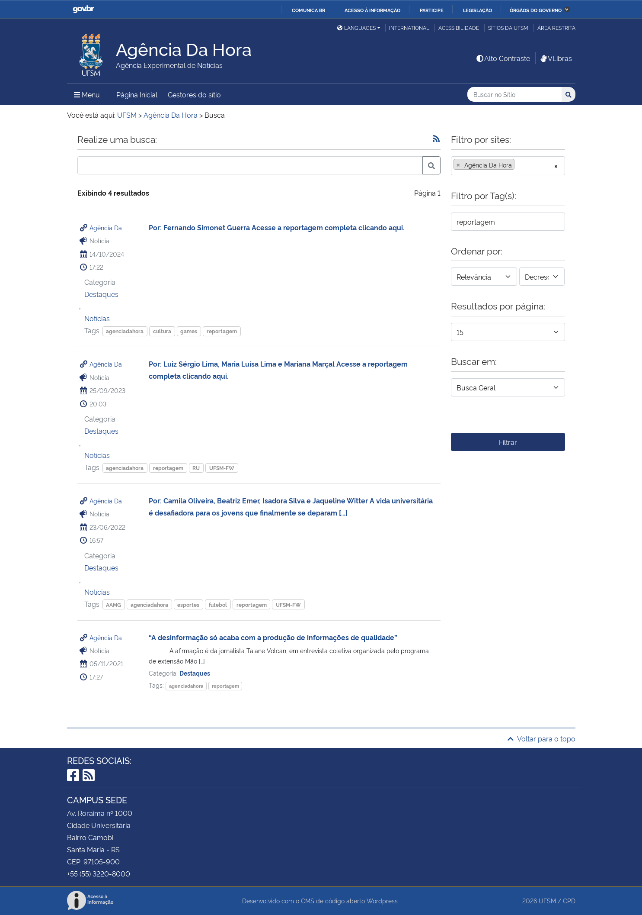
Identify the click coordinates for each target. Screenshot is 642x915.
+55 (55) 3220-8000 (98, 873)
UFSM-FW (221, 467)
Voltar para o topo (541, 738)
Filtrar (508, 442)
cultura (162, 331)
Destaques (101, 294)
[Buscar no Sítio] (514, 94)
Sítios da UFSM (508, 27)
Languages (356, 27)
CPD (569, 900)
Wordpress (382, 900)
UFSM (547, 900)
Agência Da (105, 227)
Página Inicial (136, 94)
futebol (218, 604)
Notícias (97, 318)
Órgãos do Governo (536, 9)
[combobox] (508, 165)
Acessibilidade (458, 27)
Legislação (477, 9)
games (188, 331)
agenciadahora (125, 331)
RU (196, 467)
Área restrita (556, 27)
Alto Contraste (503, 58)
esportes (188, 604)
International (409, 27)
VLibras (555, 58)
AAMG (113, 604)
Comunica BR (308, 9)
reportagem (222, 331)
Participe (432, 9)
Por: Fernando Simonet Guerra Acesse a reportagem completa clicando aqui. (278, 227)
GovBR (83, 9)
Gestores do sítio (194, 94)
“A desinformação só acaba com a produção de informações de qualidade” (273, 637)
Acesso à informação (372, 9)
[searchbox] (519, 165)
